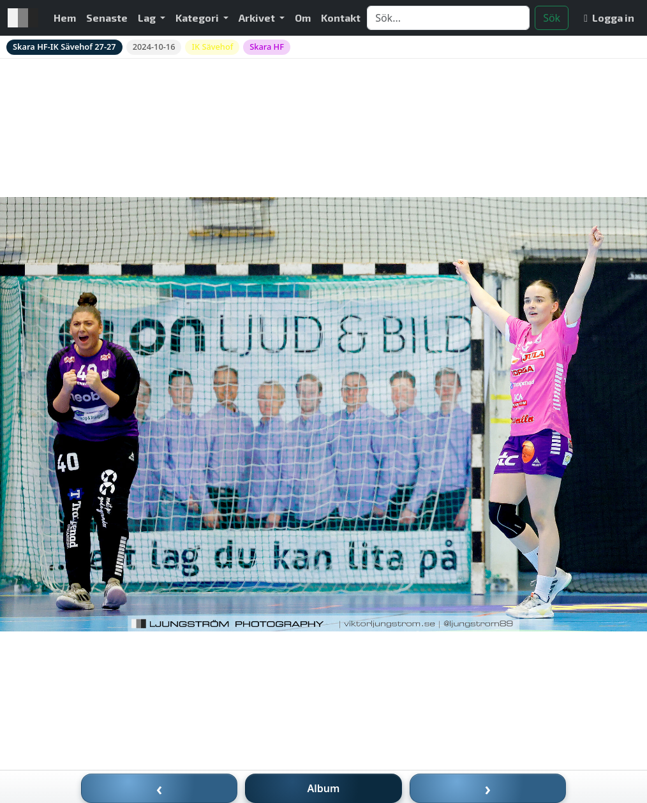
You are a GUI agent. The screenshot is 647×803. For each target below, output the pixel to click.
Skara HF (266, 46)
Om (303, 17)
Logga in (609, 17)
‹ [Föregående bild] (159, 788)
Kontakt (341, 17)
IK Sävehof (212, 46)
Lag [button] (148, 17)
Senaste (107, 17)
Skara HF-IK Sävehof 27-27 (64, 46)
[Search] (448, 18)
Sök (551, 18)
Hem (65, 17)
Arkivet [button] (258, 17)
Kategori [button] (198, 17)
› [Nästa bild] (488, 788)
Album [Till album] (324, 788)
